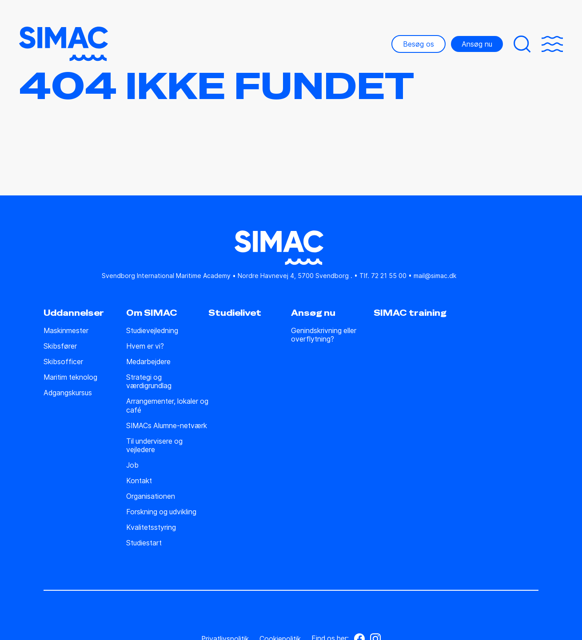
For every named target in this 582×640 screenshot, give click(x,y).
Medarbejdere (148, 362)
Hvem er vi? (145, 346)
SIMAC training (410, 313)
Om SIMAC (151, 313)
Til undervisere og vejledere (154, 445)
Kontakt (139, 481)
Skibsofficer (63, 362)
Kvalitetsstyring (151, 527)
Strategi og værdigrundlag (148, 381)
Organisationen (150, 496)
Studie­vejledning (152, 330)
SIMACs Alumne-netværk (166, 425)
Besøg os (418, 44)
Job (132, 465)
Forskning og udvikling (161, 512)
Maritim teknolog (70, 377)
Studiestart (144, 543)
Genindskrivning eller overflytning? (323, 334)
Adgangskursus (68, 393)
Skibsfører (60, 346)
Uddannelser (74, 313)
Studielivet (234, 313)
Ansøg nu (477, 44)
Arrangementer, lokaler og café (167, 405)
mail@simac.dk (435, 275)
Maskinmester (66, 330)
